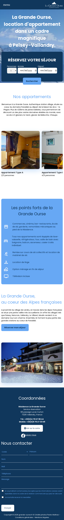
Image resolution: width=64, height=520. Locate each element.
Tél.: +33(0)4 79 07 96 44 (32, 419)
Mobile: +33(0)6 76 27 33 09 (32, 421)
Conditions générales (24, 517)
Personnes (11, 66)
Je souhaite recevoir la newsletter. (18, 497)
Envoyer (7, 508)
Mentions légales (42, 517)
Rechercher (32, 81)
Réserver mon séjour (15, 327)
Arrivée (21, 66)
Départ (41, 66)
